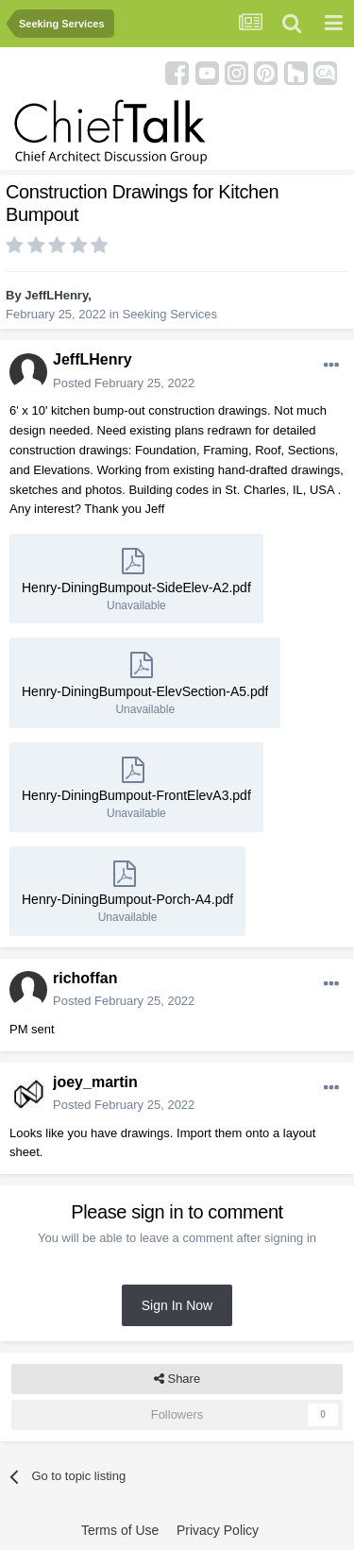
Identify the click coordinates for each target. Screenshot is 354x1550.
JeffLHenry (56, 295)
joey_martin (95, 1082)
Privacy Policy (218, 1530)
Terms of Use (120, 1530)
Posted (123, 383)
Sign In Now (177, 1305)
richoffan (85, 978)
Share (177, 1379)
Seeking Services (170, 314)
